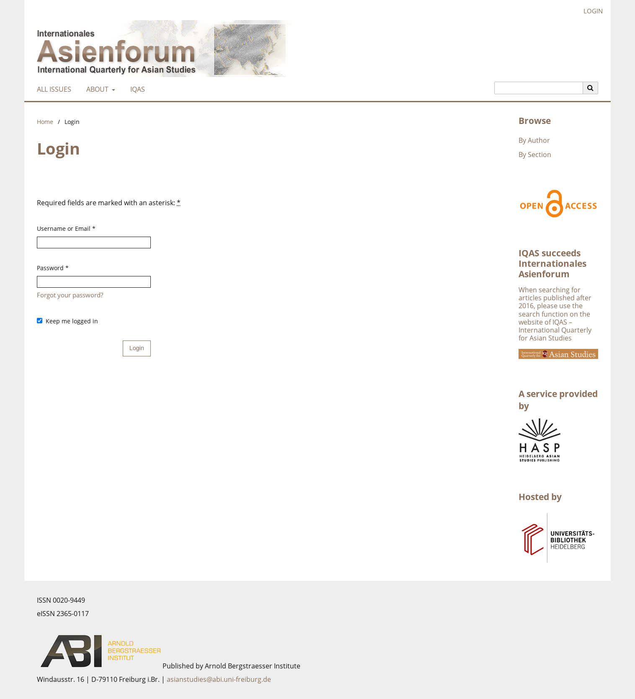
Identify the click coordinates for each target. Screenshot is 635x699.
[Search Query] (538, 88)
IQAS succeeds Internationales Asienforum (552, 263)
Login (590, 11)
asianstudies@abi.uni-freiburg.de (219, 679)
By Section (535, 154)
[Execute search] (590, 88)
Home (45, 122)
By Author (534, 140)
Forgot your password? (70, 295)
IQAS (136, 89)
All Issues (52, 89)
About (96, 89)
